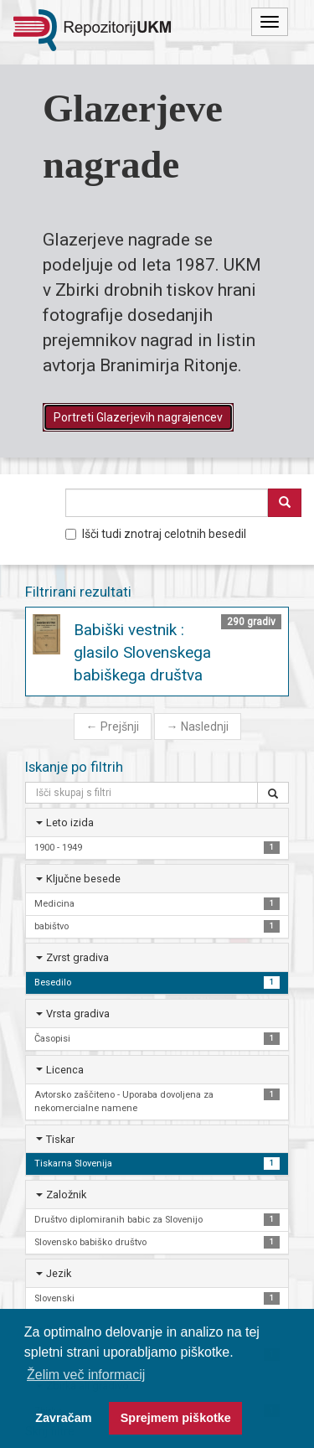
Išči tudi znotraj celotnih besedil (155, 533)
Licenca (65, 1069)
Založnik (66, 1194)
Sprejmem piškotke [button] (176, 1418)
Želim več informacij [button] (86, 1375)
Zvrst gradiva (77, 957)
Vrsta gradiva (78, 1013)
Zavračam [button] (63, 1418)
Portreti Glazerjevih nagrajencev (138, 417)
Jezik (58, 1273)
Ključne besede (83, 878)
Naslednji (198, 726)
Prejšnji (112, 726)
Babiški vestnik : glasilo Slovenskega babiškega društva (142, 652)
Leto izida (70, 822)
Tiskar (60, 1139)
